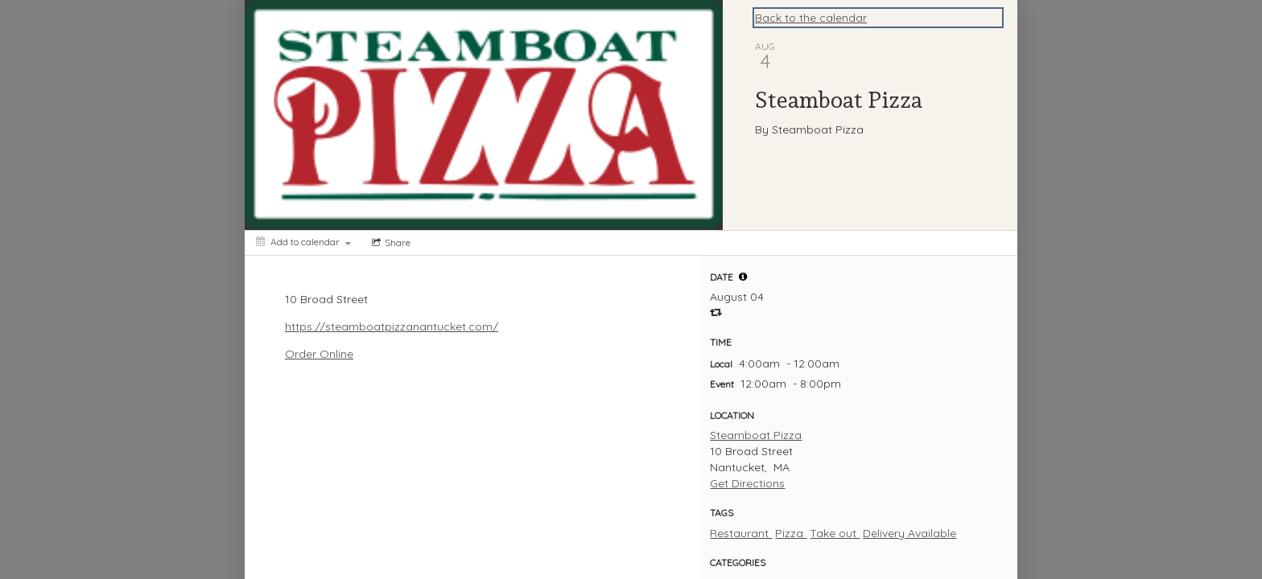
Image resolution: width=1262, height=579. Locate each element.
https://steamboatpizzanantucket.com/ (391, 326)
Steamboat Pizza (756, 435)
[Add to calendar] (303, 242)
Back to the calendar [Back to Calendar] (811, 17)
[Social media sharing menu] (389, 243)
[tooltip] (743, 276)
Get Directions (747, 483)
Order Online (319, 354)
